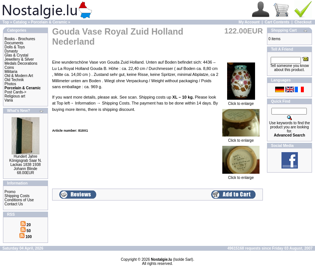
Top (6, 22)
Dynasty (11, 51)
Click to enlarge (241, 102)
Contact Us (13, 204)
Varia (8, 100)
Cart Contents (277, 22)
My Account (249, 22)
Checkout (303, 22)
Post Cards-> (15, 92)
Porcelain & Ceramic (49, 22)
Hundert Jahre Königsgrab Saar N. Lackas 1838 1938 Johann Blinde (25, 162)
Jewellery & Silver (19, 59)
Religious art (14, 96)
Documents (13, 43)
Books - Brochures (19, 39)
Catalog (20, 22)
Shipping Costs (16, 196)
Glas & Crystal (16, 55)
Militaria (10, 72)
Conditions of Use (19, 200)
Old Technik (14, 80)
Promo (9, 192)
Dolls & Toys (14, 47)
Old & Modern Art (18, 76)
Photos (10, 84)
